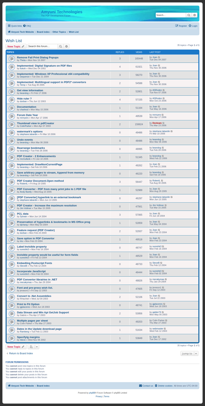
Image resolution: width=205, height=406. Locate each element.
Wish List (14, 41)
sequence (25, 76)
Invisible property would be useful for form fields (47, 254)
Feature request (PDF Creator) (36, 230)
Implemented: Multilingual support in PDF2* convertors (51, 82)
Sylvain (23, 216)
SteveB (23, 266)
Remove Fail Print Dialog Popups (37, 57)
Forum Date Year (27, 115)
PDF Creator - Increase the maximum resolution (47, 205)
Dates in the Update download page (39, 328)
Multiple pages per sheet (32, 320)
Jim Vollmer (25, 208)
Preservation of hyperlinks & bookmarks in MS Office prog (53, 221)
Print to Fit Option (28, 304)
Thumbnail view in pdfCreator (35, 123)
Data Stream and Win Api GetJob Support (43, 312)
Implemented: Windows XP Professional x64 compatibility (53, 73)
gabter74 (157, 312)
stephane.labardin (28, 134)
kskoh (23, 68)
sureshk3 (24, 249)
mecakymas (26, 282)
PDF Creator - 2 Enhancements (36, 156)
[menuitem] (27, 25)
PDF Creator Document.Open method (40, 180)
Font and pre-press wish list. (35, 287)
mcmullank (25, 159)
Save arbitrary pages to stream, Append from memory (50, 172)
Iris (21, 241)
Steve (23, 340)
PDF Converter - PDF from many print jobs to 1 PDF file (51, 189)
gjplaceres (25, 307)
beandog (24, 93)
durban (23, 101)
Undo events (25, 139)
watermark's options (30, 131)
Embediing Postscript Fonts (34, 263)
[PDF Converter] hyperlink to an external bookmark (49, 197)
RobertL (24, 183)
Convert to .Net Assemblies (34, 295)
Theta (23, 60)
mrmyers (24, 118)
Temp (22, 85)
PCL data (22, 213)
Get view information (30, 90)
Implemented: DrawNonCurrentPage (39, 164)
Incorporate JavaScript (31, 271)
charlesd (24, 109)
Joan (155, 57)
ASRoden (157, 90)
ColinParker (25, 126)
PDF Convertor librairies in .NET (37, 279)
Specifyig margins (28, 337)
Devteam (157, 123)
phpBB (92, 393)
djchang (24, 224)
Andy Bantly (26, 192)
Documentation (26, 106)
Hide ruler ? (24, 98)
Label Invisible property (32, 246)
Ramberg (24, 331)
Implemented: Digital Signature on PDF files (44, 65)
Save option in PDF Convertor (35, 238)
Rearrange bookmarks (31, 147)
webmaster (158, 328)
